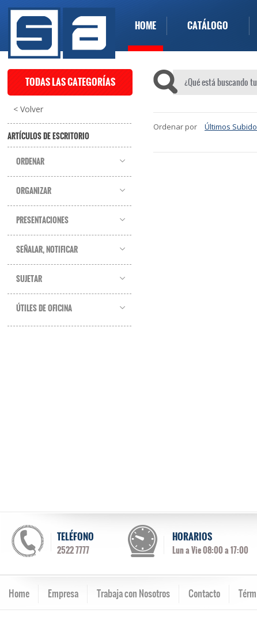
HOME (145, 25)
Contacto (204, 593)
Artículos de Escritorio (48, 136)
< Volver (28, 109)
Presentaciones (42, 220)
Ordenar (30, 161)
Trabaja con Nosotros (133, 593)
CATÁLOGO (207, 25)
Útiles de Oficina (44, 308)
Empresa (63, 593)
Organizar (33, 191)
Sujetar (29, 279)
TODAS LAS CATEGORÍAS (70, 82)
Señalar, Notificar (47, 250)
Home (19, 593)
